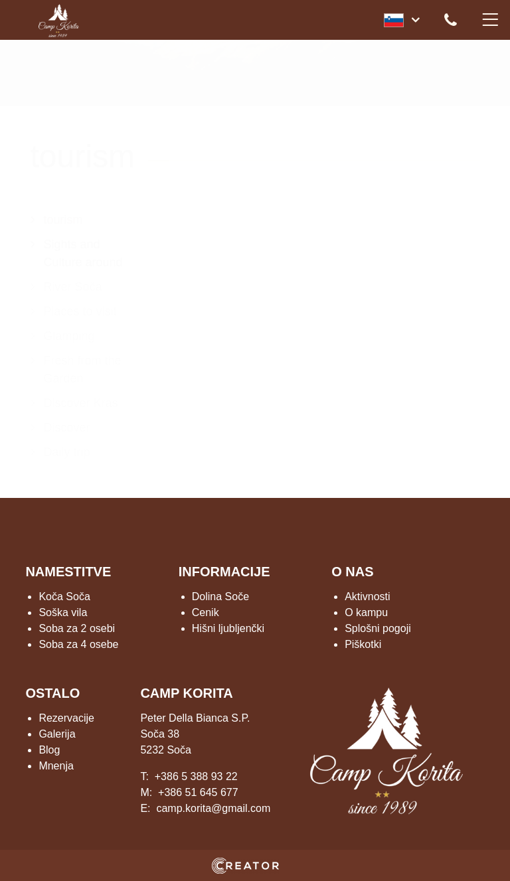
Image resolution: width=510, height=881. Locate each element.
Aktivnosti (367, 596)
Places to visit (80, 311)
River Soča (73, 286)
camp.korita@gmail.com (213, 808)
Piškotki (363, 644)
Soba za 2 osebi (77, 628)
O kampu (366, 612)
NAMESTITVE (68, 571)
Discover (67, 427)
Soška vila (63, 612)
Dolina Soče (220, 596)
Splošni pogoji (378, 628)
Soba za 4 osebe (78, 644)
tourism (63, 219)
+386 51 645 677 (198, 792)
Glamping (69, 336)
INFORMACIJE (224, 571)
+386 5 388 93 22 (196, 776)
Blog (49, 750)
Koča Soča (64, 596)
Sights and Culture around (83, 253)
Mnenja (56, 765)
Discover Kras (81, 403)
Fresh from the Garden (83, 369)
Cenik (205, 612)
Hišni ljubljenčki (228, 628)
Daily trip (67, 452)
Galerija (57, 734)
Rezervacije (66, 718)
